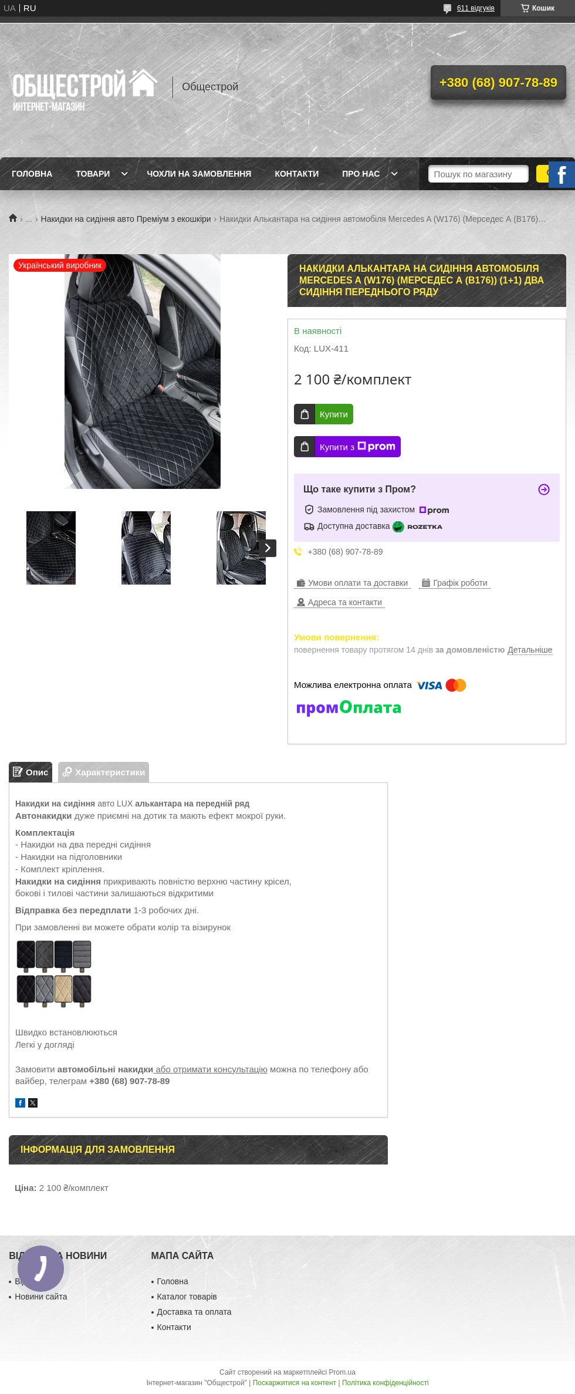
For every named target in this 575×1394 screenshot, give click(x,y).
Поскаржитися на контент (294, 1383)
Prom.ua (342, 1372)
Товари (93, 173)
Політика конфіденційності (385, 1383)
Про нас (361, 173)
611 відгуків (476, 8)
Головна (32, 173)
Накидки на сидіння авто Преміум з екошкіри (126, 219)
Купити (334, 414)
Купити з (357, 446)
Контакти (297, 173)
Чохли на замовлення (199, 173)
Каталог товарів (187, 1296)
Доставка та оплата (194, 1312)
